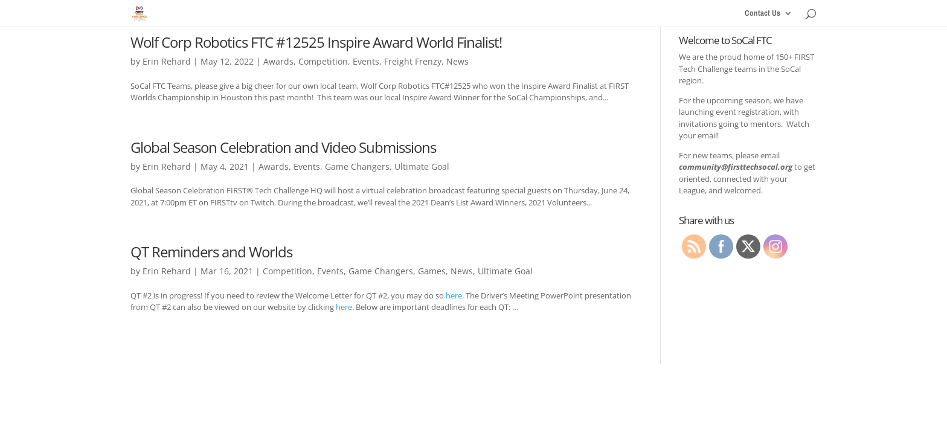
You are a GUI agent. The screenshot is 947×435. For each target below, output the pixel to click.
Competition (323, 61)
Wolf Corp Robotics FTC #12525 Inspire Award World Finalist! (316, 42)
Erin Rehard (167, 61)
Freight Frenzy (412, 61)
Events (366, 61)
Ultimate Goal (421, 166)
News (457, 61)
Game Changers (357, 166)
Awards (278, 61)
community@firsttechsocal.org (735, 166)
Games (432, 271)
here (454, 295)
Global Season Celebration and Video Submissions (283, 147)
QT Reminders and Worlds (211, 252)
